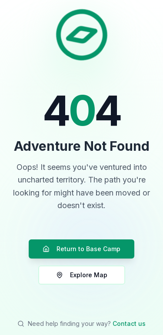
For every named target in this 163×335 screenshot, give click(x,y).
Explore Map (81, 275)
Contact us (129, 323)
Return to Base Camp (81, 248)
